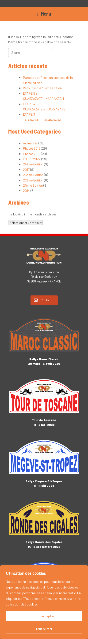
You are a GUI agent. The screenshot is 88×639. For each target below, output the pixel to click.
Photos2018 (31, 148)
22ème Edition (33, 180)
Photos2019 (31, 154)
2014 (26, 191)
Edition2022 (32, 159)
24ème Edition (33, 164)
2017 (26, 170)
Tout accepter (44, 616)
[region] (44, 602)
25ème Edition (33, 175)
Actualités (30, 143)
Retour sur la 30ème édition (42, 88)
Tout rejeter (44, 629)
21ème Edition (33, 185)
